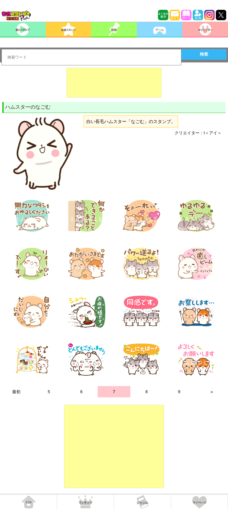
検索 (204, 54)
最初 (16, 391)
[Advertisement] (114, 82)
